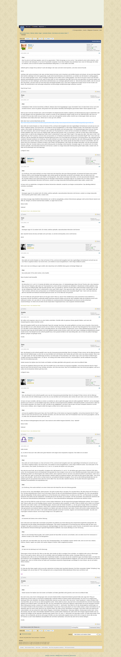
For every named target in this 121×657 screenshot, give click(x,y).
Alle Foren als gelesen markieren (56, 647)
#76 (99, 317)
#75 (99, 253)
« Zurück (27, 38)
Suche (84, 30)
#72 (99, 99)
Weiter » (49, 38)
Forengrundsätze (77, 30)
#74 (99, 222)
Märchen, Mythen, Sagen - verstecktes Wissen (40, 33)
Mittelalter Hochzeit (59, 655)
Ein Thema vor (35, 627)
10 (41, 38)
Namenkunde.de (73, 655)
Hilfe (100, 30)
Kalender (95, 30)
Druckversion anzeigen (26, 633)
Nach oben (38, 647)
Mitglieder (89, 30)
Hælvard (30, 158)
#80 (99, 585)
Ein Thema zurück (26, 627)
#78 (99, 388)
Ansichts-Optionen (96, 41)
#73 (99, 166)
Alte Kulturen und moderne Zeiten (59, 33)
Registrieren (41, 26)
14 (45, 38)
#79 (99, 446)
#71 (99, 53)
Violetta (30, 438)
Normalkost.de (66, 655)
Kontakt (22, 647)
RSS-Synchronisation (69, 647)
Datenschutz (52, 655)
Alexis (30, 45)
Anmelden (35, 26)
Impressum (47, 655)
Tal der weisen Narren (25, 33)
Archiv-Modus (45, 647)
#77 (99, 349)
